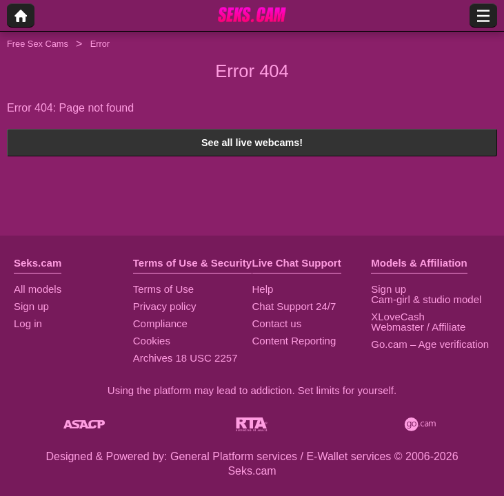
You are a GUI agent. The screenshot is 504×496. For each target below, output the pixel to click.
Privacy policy (164, 306)
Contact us (277, 323)
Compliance (160, 323)
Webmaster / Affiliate (418, 327)
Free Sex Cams (37, 44)
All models (37, 289)
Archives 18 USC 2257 (185, 358)
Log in (28, 323)
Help (263, 289)
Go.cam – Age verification (430, 344)
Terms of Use (163, 289)
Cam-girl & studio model (426, 299)
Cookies (151, 341)
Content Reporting (294, 341)
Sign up (31, 306)
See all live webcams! (252, 142)
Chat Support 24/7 (294, 306)
